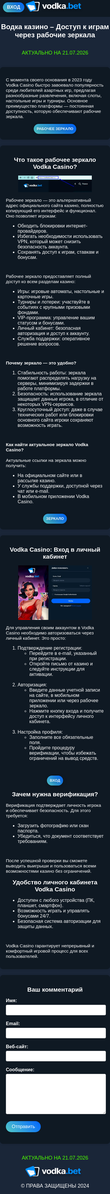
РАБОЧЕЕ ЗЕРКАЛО (55, 129)
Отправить (23, 1126)
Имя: (11, 1000)
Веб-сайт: (17, 1046)
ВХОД (13, 7)
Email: (13, 1023)
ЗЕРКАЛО (55, 519)
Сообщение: (20, 1069)
